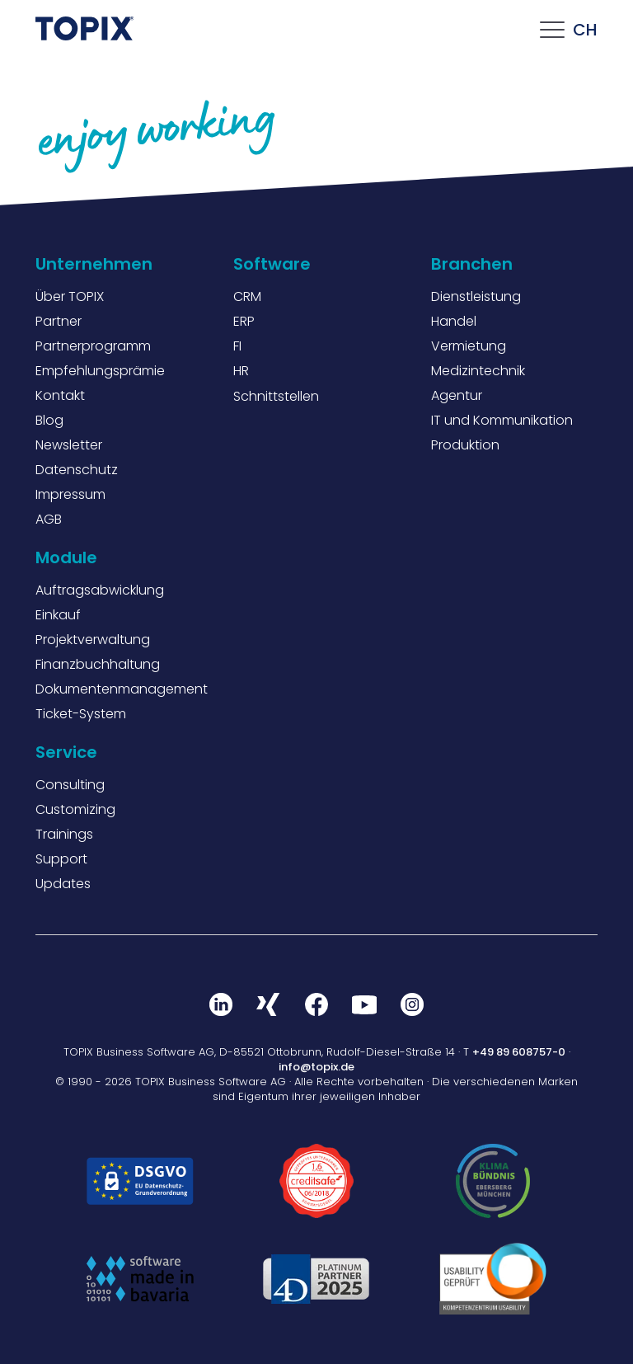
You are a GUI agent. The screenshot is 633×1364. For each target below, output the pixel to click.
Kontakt (60, 395)
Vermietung (468, 345)
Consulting (70, 784)
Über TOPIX (69, 296)
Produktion (465, 444)
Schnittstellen (276, 396)
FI (237, 345)
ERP (244, 321)
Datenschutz (76, 469)
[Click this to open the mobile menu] (552, 33)
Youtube (364, 1004)
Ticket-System (80, 713)
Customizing (75, 809)
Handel (453, 321)
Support (61, 858)
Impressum (70, 494)
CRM (247, 296)
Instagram (412, 1004)
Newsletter (68, 444)
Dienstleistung (476, 296)
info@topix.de (316, 1067)
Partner (58, 321)
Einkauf (58, 614)
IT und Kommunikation (502, 420)
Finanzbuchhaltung (97, 664)
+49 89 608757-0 (518, 1052)
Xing (268, 1004)
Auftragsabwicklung (99, 590)
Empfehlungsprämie (100, 370)
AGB (48, 519)
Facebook (316, 1004)
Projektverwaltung (92, 639)
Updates (63, 883)
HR (241, 370)
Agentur (456, 395)
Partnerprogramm (93, 345)
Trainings (64, 834)
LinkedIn (221, 1004)
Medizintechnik (478, 370)
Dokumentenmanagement (121, 689)
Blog (49, 420)
